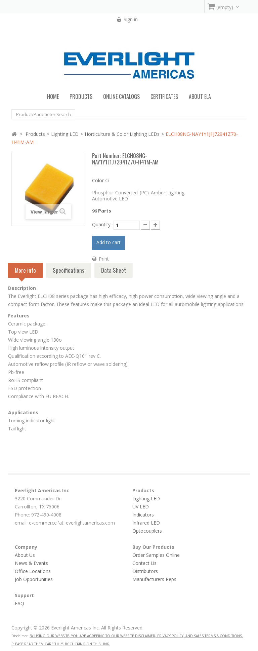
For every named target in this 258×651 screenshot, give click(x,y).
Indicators (143, 514)
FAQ (19, 603)
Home (53, 96)
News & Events (31, 563)
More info (25, 272)
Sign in (131, 19)
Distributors (145, 571)
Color (98, 180)
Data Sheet (113, 270)
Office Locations (33, 571)
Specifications (68, 270)
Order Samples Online (156, 555)
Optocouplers (147, 531)
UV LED (140, 506)
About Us (25, 555)
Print (104, 259)
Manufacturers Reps (154, 579)
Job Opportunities (34, 579)
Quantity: (102, 224)
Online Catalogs (121, 96)
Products (35, 134)
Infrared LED (146, 523)
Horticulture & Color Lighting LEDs (122, 134)
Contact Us (144, 563)
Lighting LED (65, 134)
